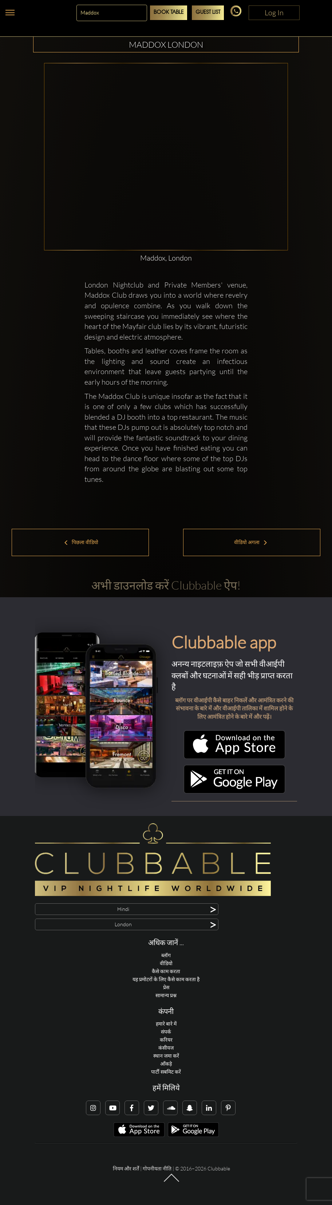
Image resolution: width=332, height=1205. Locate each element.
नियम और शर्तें (126, 1168)
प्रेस (166, 987)
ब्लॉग (166, 955)
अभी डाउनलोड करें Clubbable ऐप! (166, 585)
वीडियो (166, 963)
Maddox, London (166, 257)
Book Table (168, 12)
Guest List (207, 12)
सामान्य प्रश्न (166, 995)
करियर (166, 1039)
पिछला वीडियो (81, 542)
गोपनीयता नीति (157, 1168)
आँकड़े (166, 1064)
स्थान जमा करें (166, 1056)
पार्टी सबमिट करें (166, 1072)
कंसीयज (166, 1048)
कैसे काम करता (166, 971)
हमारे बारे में (166, 1023)
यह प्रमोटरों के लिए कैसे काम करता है (166, 979)
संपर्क (166, 1031)
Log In (274, 12)
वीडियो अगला (251, 542)
